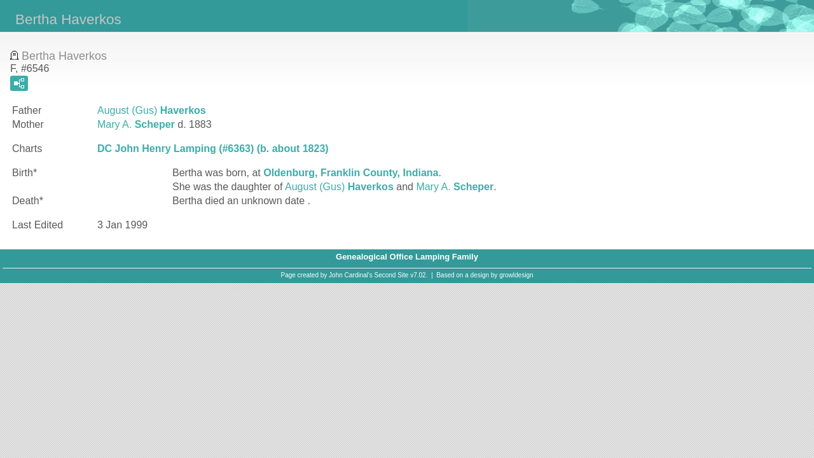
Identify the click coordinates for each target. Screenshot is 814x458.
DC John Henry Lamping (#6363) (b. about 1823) (213, 148)
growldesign (516, 275)
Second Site (392, 275)
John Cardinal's (351, 275)
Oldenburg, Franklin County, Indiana (350, 172)
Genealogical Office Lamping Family (407, 256)
